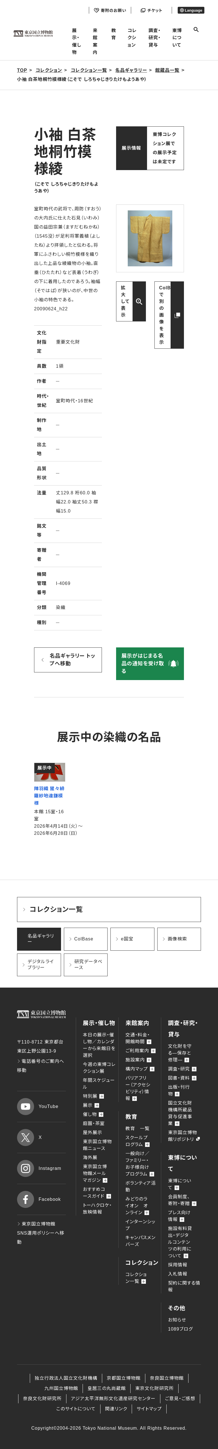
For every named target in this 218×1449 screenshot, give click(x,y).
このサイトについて (76, 1408)
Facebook (39, 1199)
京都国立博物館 (124, 1378)
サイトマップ (149, 1408)
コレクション (132, 37)
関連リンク (116, 1408)
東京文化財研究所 (154, 1388)
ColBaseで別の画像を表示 (169, 315)
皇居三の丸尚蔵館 (106, 1388)
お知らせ (177, 1320)
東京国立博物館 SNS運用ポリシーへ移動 (40, 1233)
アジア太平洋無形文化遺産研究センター (113, 1398)
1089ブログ (180, 1329)
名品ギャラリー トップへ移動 (72, 659)
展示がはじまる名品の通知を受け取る (142, 663)
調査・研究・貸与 (154, 37)
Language (191, 10)
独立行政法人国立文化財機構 (66, 1378)
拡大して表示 (125, 301)
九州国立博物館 (61, 1388)
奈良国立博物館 (167, 1378)
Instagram (39, 1168)
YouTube (37, 1106)
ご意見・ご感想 (180, 1398)
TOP (22, 70)
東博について (177, 37)
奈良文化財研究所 (42, 1398)
